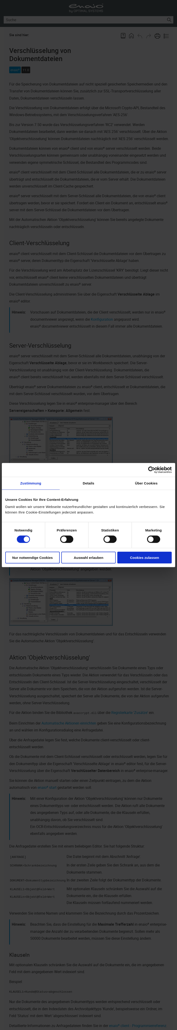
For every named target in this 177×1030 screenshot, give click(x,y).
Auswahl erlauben (88, 558)
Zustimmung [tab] (30, 483)
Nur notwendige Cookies (32, 558)
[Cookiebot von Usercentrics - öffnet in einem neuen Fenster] (151, 469)
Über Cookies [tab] (146, 483)
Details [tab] (88, 483)
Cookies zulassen (144, 558)
